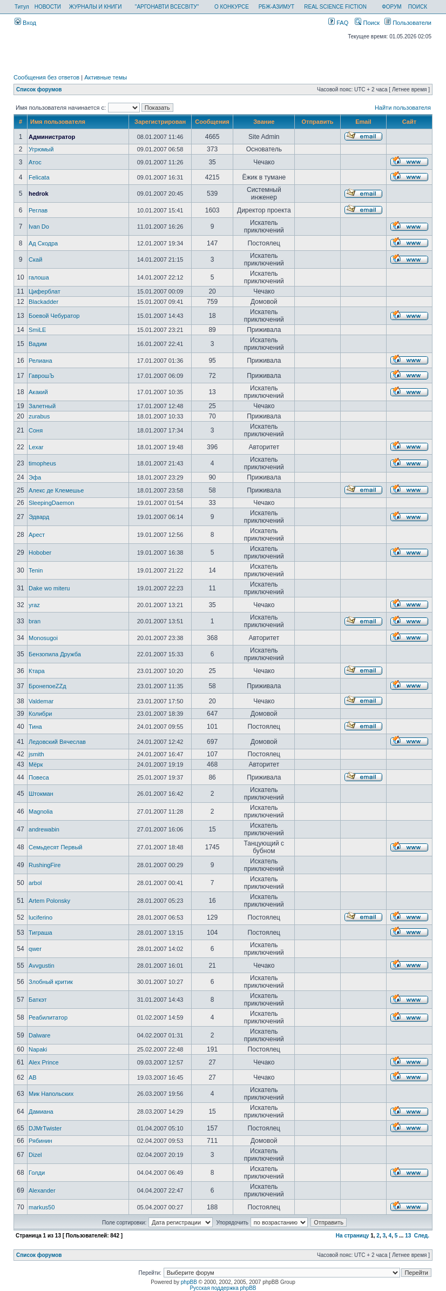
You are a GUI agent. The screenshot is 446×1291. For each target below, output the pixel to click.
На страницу (352, 1236)
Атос (35, 162)
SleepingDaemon (51, 503)
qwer (35, 949)
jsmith (36, 754)
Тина (35, 726)
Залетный (42, 406)
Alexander (42, 1190)
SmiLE (37, 330)
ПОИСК (417, 7)
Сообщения (212, 121)
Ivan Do (39, 226)
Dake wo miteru (49, 588)
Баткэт (37, 999)
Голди (37, 1172)
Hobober (40, 552)
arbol (35, 883)
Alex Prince (44, 1062)
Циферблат (44, 291)
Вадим (38, 344)
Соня (36, 430)
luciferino (40, 917)
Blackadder (43, 301)
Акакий (38, 392)
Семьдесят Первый (55, 847)
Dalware (39, 1035)
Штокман (41, 793)
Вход (25, 22)
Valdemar (41, 701)
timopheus (42, 463)
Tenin (36, 570)
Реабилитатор (48, 1017)
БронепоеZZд (47, 686)
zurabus (39, 416)
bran (34, 621)
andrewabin (44, 829)
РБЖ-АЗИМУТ (276, 7)
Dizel (35, 1155)
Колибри (40, 713)
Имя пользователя (57, 121)
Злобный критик (51, 982)
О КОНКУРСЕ (231, 7)
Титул (22, 7)
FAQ (338, 22)
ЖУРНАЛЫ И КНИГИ (95, 7)
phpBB (189, 1282)
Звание (263, 121)
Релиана (40, 360)
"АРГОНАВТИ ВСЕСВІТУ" (167, 7)
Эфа (35, 477)
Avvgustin (42, 965)
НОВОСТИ (48, 7)
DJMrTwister (45, 1128)
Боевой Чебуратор (54, 315)
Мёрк (36, 764)
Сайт (409, 121)
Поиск (367, 22)
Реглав (38, 210)
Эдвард (39, 517)
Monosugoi (43, 638)
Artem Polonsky (49, 900)
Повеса (39, 777)
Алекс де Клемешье (56, 490)
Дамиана (41, 1111)
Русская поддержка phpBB (223, 1288)
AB (33, 1077)
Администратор (52, 137)
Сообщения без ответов (46, 77)
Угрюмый (41, 149)
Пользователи (407, 22)
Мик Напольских (51, 1093)
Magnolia (41, 811)
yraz (34, 605)
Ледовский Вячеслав (57, 741)
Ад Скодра (43, 243)
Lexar (36, 447)
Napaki (38, 1049)
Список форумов (39, 89)
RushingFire (44, 865)
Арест (37, 534)
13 (408, 1236)
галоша (39, 277)
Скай (35, 259)
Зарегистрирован (160, 121)
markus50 (42, 1207)
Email (363, 121)
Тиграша (40, 932)
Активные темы (105, 77)
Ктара (37, 671)
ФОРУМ (392, 7)
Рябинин (40, 1140)
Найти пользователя (403, 107)
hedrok (39, 193)
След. (421, 1236)
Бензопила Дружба (55, 654)
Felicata (39, 177)
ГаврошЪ (41, 375)
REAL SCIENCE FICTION (335, 7)
